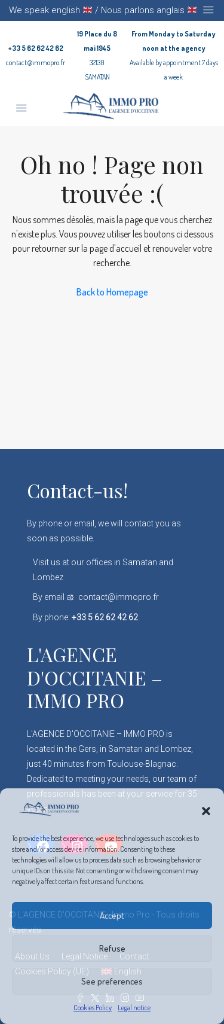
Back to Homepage (112, 292)
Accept (112, 915)
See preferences (112, 981)
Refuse (112, 948)
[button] (206, 809)
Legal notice (134, 1007)
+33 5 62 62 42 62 (35, 48)
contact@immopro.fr (35, 62)
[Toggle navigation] (208, 10)
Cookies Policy (92, 1007)
